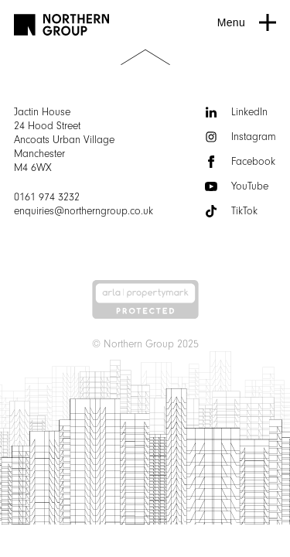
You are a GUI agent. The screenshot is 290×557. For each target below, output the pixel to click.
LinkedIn (236, 112)
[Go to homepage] (61, 25)
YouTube (236, 186)
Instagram (240, 137)
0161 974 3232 (47, 197)
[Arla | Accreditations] (145, 299)
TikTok (231, 211)
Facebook (240, 161)
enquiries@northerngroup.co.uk (83, 211)
